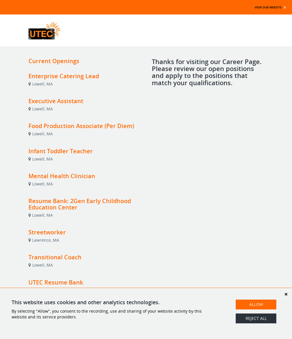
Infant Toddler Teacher (60, 151)
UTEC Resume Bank (55, 282)
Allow (256, 304)
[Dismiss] (286, 294)
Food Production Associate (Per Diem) (81, 126)
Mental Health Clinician (61, 176)
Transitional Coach (55, 257)
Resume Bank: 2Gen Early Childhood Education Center (79, 204)
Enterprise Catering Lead (63, 76)
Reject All (256, 318)
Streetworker (47, 232)
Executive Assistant (55, 101)
